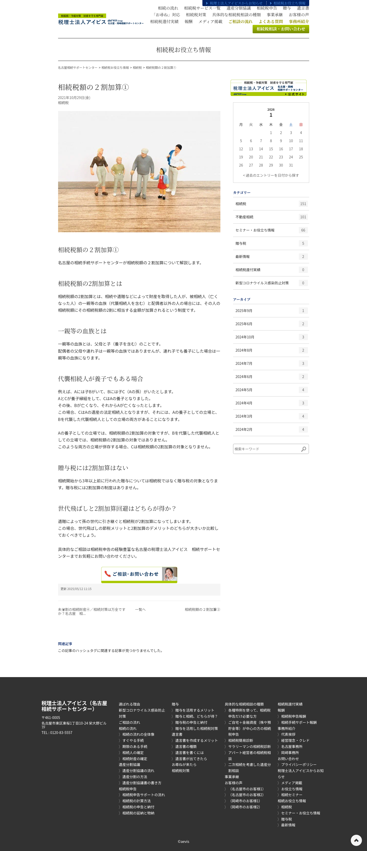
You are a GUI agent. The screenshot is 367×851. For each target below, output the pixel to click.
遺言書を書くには (189, 752)
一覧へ (140, 609)
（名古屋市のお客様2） (247, 794)
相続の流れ (168, 8)
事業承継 (275, 15)
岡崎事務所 (290, 752)
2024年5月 (272, 391)
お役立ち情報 (292, 788)
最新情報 (272, 258)
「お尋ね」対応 (166, 15)
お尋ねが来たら (184, 764)
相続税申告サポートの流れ (144, 794)
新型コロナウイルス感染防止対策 (272, 284)
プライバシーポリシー (299, 764)
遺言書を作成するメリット (196, 740)
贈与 (287, 8)
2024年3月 (272, 418)
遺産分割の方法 (135, 776)
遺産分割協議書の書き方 (142, 782)
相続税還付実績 (164, 21)
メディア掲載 (210, 21)
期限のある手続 (135, 746)
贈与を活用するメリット (194, 710)
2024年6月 (272, 378)
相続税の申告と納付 (138, 806)
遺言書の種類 (186, 746)
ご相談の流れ (129, 722)
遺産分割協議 (238, 8)
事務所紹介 (286, 728)
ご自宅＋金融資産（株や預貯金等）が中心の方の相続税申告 (249, 728)
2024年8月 (272, 352)
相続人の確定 (133, 752)
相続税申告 (267, 8)
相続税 (137, 67)
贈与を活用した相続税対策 (196, 728)
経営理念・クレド (295, 740)
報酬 (188, 21)
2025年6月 (272, 325)
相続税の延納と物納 (138, 812)
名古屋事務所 (292, 746)
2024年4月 (272, 405)
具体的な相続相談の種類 (244, 704)
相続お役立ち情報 (292, 800)
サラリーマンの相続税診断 (249, 746)
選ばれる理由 (129, 704)
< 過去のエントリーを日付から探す (271, 175)
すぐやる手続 (133, 740)
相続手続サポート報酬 (299, 722)
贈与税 (272, 245)
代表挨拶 (288, 734)
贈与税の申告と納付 (191, 722)
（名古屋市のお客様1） (247, 788)
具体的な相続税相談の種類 (236, 15)
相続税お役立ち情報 (287, 3)
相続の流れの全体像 (138, 734)
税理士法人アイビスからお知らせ (234, 3)
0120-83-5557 (61, 732)
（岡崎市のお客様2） (245, 806)
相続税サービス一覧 (202, 8)
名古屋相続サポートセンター (78, 67)
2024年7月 (272, 365)
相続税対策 (196, 15)
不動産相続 (272, 218)
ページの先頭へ (356, 840)
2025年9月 (272, 312)
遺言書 (303, 8)
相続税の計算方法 (137, 800)
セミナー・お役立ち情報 (272, 232)
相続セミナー (292, 794)
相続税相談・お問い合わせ (280, 29)
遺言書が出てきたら (191, 758)
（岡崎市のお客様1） (245, 800)
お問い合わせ (288, 758)
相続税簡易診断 (240, 740)
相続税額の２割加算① (161, 67)
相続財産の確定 (135, 758)
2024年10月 (272, 338)
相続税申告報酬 (293, 716)
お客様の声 (299, 15)
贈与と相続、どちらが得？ (196, 716)
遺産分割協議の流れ (138, 770)
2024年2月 (272, 431)
